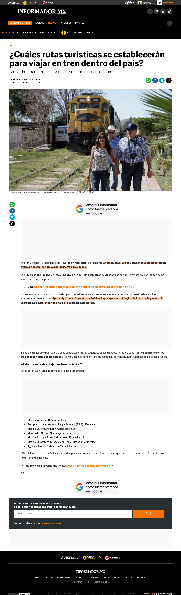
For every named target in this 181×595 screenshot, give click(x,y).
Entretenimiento (112, 578)
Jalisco (40, 23)
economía (142, 578)
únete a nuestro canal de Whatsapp (87, 466)
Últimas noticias (20, 23)
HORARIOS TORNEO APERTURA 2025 (36, 33)
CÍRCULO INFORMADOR (80, 33)
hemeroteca (80, 582)
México (52, 23)
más (79, 23)
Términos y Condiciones (51, 523)
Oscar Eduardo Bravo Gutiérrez (26, 80)
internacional (64, 578)
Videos (66, 22)
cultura (129, 578)
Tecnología (94, 578)
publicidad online (98, 582)
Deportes (79, 578)
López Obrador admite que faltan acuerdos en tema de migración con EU (84, 287)
